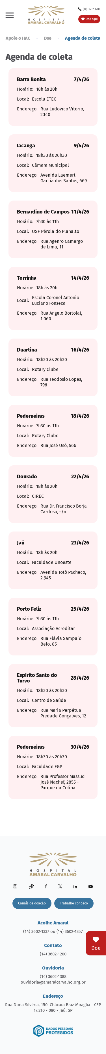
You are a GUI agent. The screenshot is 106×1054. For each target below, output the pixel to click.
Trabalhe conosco (74, 903)
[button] (9, 15)
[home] (46, 15)
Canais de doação (32, 903)
